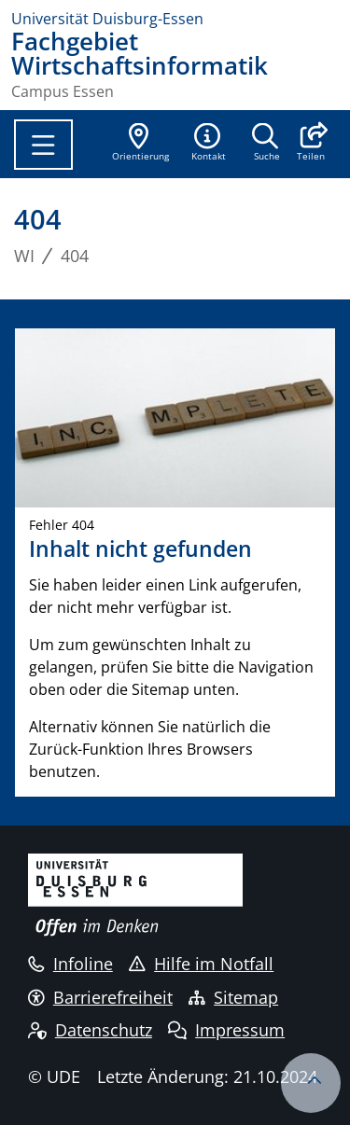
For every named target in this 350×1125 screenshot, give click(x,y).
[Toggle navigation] (43, 144)
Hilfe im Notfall (201, 963)
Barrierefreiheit (100, 997)
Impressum (226, 1030)
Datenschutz (90, 1030)
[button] (310, 143)
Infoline (70, 963)
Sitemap (233, 997)
